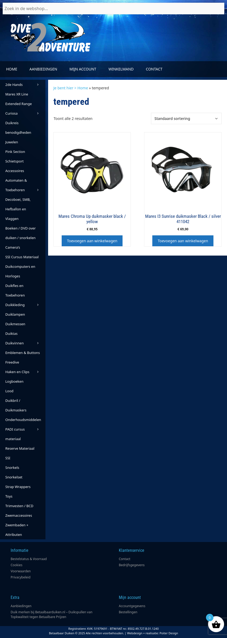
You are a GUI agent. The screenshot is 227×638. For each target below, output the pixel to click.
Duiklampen (15, 314)
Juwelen (11, 142)
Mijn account (82, 69)
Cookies (16, 565)
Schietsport (14, 161)
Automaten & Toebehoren (25, 186)
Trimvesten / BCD (19, 505)
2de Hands (25, 84)
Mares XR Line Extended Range (18, 99)
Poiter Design (168, 633)
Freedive (12, 362)
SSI (7, 458)
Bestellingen (128, 612)
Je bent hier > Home (70, 87)
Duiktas (11, 333)
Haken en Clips (25, 372)
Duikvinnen (25, 343)
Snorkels (12, 467)
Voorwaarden (21, 571)
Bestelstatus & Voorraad (29, 559)
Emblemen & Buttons (22, 352)
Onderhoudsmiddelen (25, 420)
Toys (8, 496)
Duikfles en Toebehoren (15, 290)
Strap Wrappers (18, 486)
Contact (154, 69)
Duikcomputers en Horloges (20, 271)
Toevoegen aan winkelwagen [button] (92, 240)
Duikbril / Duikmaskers (15, 405)
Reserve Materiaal (19, 448)
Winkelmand (121, 69)
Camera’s (12, 247)
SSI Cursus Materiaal (22, 257)
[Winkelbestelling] (186, 118)
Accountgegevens (132, 606)
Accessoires (14, 170)
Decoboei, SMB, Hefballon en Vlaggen (18, 209)
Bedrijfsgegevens (132, 565)
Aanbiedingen (43, 69)
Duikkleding (25, 305)
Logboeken (14, 381)
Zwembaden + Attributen (16, 530)
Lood (9, 391)
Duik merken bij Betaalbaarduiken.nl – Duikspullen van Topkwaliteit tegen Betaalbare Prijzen (52, 614)
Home (11, 69)
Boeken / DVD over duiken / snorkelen (20, 233)
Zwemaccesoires (18, 515)
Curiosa (25, 113)
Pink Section (15, 151)
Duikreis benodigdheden (18, 127)
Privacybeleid (21, 577)
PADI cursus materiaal (15, 434)
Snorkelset (13, 477)
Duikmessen (15, 324)
